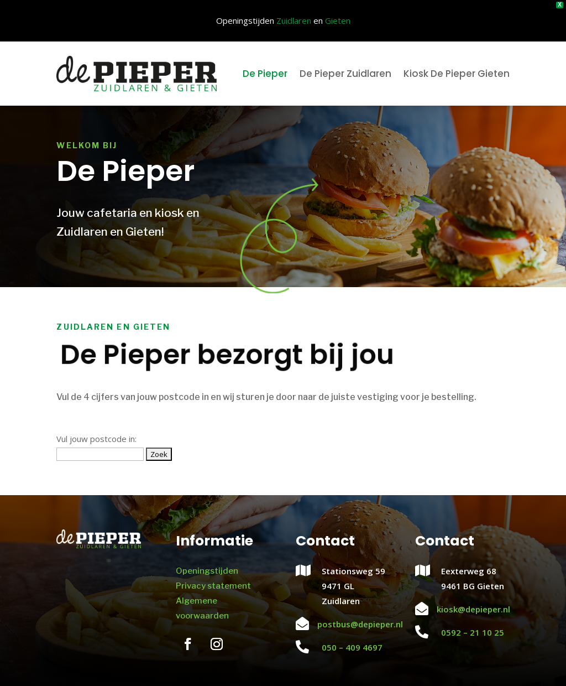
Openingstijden (207, 569)
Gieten (337, 19)
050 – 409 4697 (352, 645)
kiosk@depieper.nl (473, 607)
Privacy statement (213, 584)
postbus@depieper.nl (360, 622)
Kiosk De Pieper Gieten (456, 72)
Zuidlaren (293, 19)
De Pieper (265, 72)
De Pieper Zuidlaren (345, 72)
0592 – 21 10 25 (472, 630)
